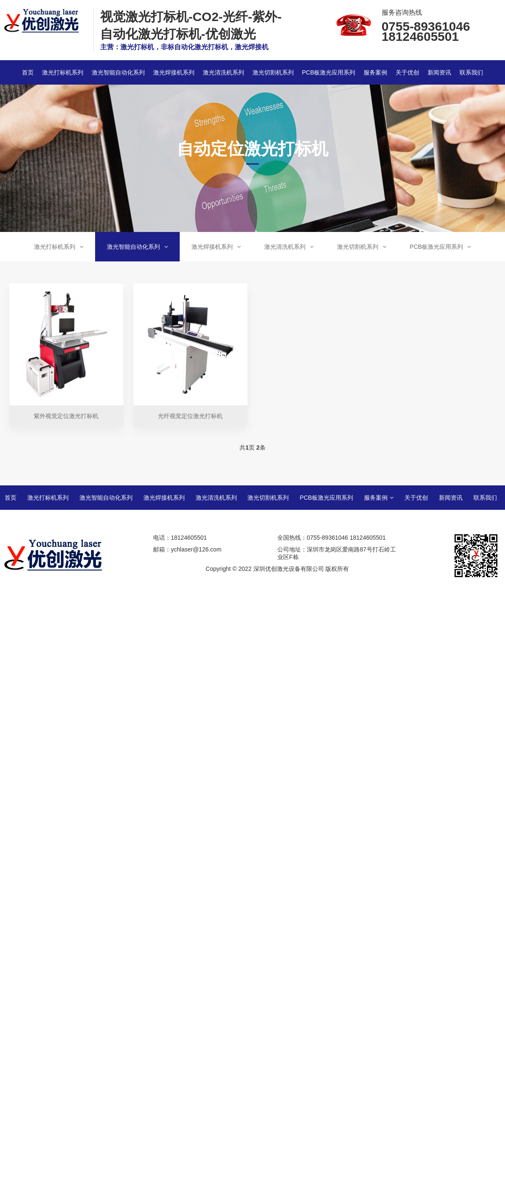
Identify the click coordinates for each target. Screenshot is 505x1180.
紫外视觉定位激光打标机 (66, 416)
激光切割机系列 (273, 72)
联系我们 (471, 72)
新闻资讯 (439, 72)
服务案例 (375, 72)
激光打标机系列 (62, 72)
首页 (28, 72)
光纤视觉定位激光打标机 (190, 416)
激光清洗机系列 (223, 72)
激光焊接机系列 (173, 72)
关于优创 (407, 72)
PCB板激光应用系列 (328, 72)
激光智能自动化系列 (118, 72)
